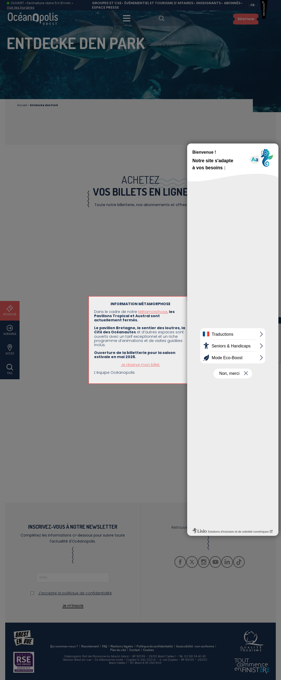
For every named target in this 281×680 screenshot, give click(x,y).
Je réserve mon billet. (140, 118)
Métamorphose (152, 65)
